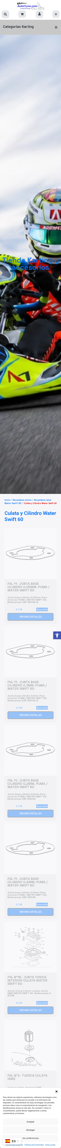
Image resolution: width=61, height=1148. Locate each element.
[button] (56, 1091)
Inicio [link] (7, 500)
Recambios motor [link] (22, 500)
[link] (57, 635)
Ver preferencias (30, 1138)
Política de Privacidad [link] (34, 1144)
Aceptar (30, 1121)
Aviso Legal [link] (50, 1144)
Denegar (30, 1130)
